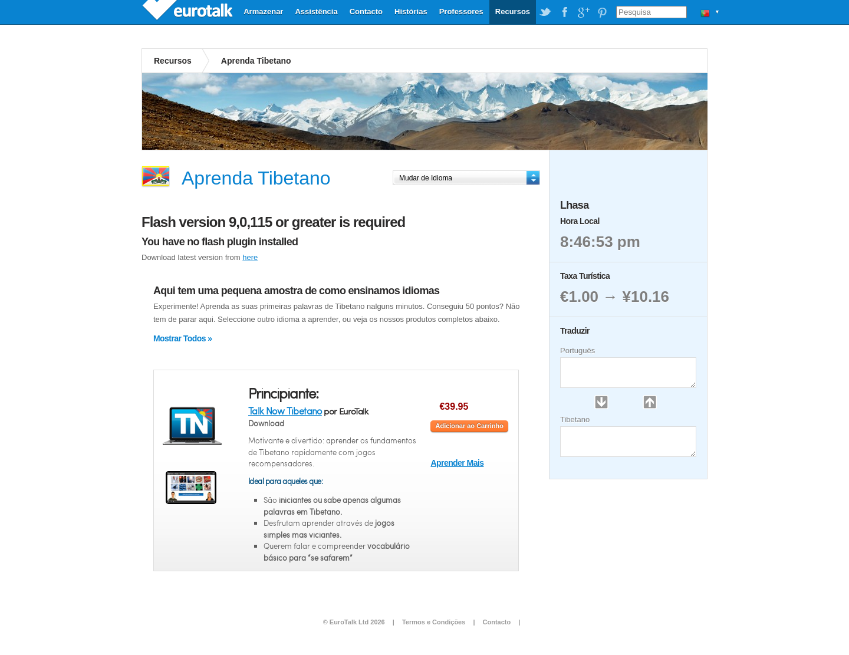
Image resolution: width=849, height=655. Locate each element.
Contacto (366, 11)
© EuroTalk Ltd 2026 (354, 622)
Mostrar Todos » (182, 338)
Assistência (316, 11)
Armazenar (263, 11)
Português (577, 350)
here (250, 257)
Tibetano (575, 419)
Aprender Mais (456, 463)
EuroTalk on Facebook (564, 12)
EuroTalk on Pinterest (602, 12)
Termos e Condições (433, 622)
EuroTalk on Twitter (545, 12)
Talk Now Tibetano (285, 410)
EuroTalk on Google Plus (583, 12)
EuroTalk (189, 12)
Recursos (512, 11)
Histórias (410, 11)
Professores (461, 11)
